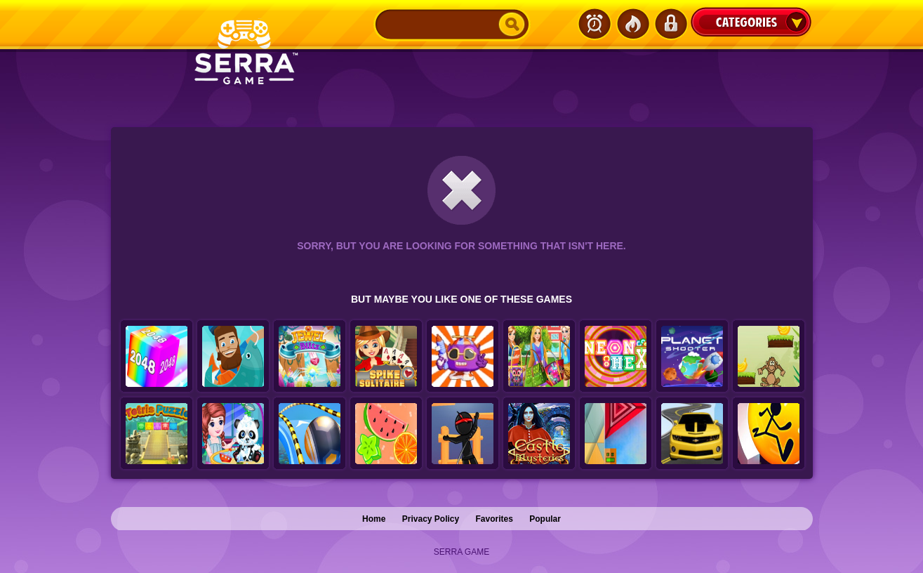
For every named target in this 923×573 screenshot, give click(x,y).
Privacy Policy (430, 519)
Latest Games (594, 24)
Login (670, 24)
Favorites (494, 519)
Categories (751, 22)
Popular (545, 519)
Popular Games (632, 24)
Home (373, 519)
